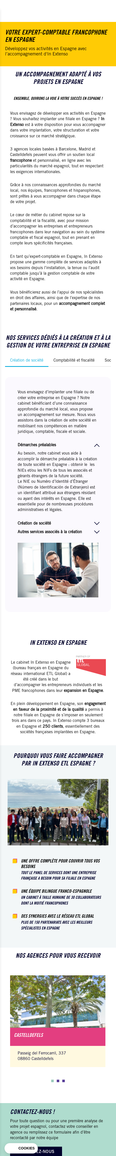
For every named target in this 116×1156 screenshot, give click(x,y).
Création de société (26, 361)
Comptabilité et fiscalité (74, 361)
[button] (52, 1080)
